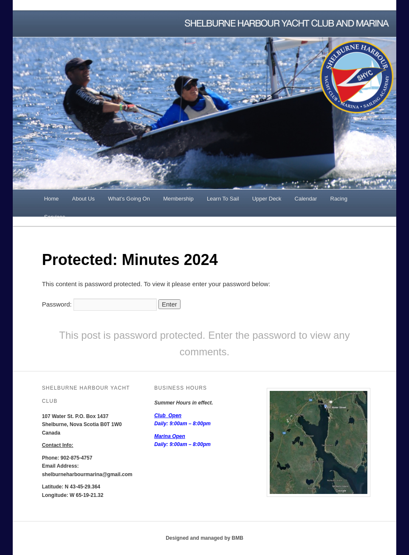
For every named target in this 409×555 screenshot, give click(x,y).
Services (54, 217)
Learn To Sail (223, 198)
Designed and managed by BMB (204, 538)
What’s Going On (129, 198)
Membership (178, 198)
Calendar (306, 198)
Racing (338, 198)
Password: (99, 304)
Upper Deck (267, 198)
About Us (83, 198)
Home (51, 198)
